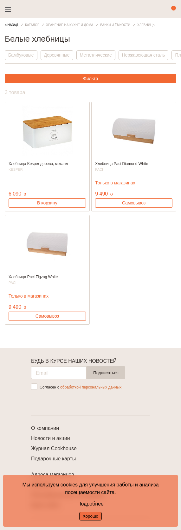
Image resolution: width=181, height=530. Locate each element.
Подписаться (106, 372)
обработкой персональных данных (90, 387)
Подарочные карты (53, 458)
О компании (45, 428)
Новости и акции (50, 438)
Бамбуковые (21, 55)
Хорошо (90, 516)
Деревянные (57, 55)
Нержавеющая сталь (143, 55)
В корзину (47, 202)
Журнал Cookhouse (54, 448)
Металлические (96, 55)
